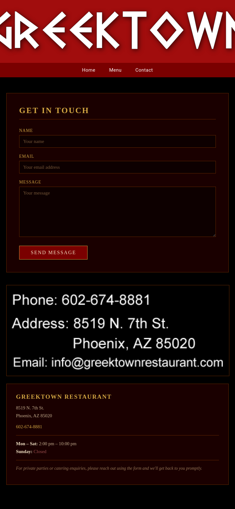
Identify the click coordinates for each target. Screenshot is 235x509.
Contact (144, 70)
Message (30, 182)
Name (26, 130)
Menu (115, 70)
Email (26, 156)
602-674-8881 (29, 426)
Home (88, 70)
